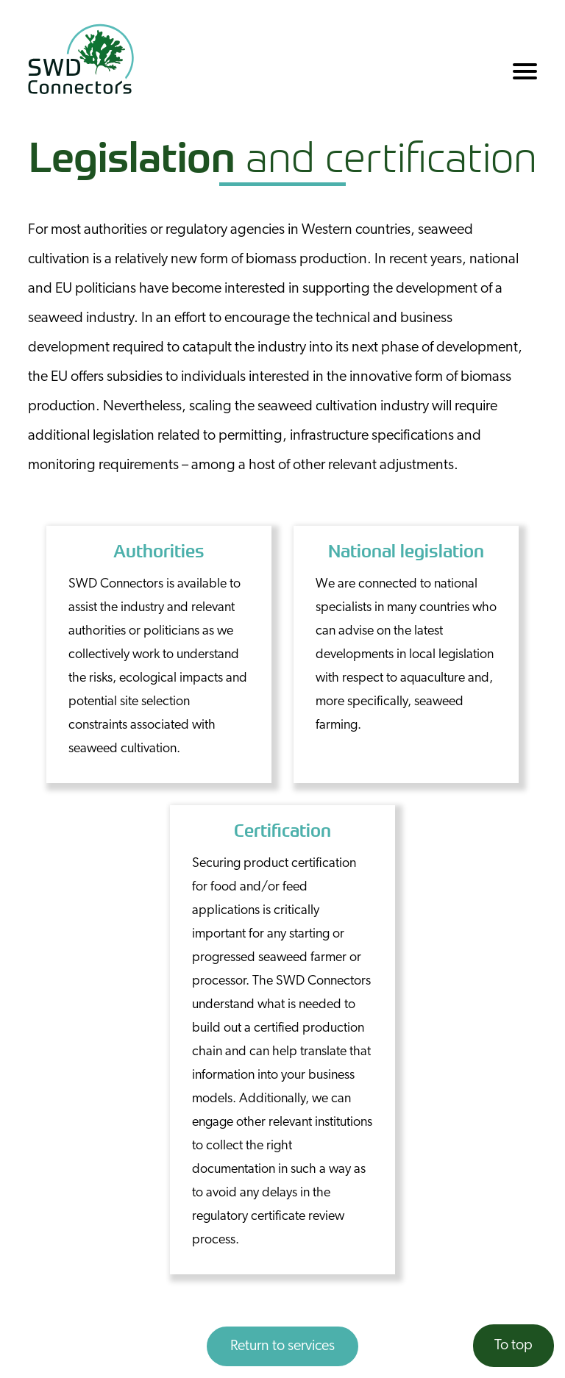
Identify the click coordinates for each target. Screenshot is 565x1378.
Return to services (282, 1346)
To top (513, 1345)
